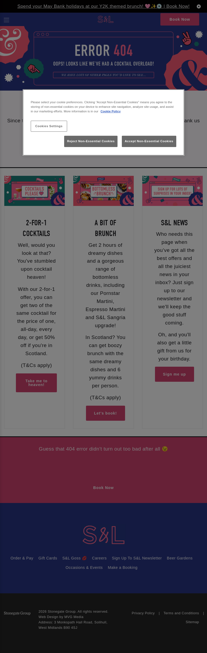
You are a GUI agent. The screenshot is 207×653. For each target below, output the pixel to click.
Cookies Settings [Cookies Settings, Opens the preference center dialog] (49, 125)
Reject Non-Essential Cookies (91, 141)
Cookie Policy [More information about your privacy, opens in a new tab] (111, 111)
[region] (103, 122)
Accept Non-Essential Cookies (149, 141)
